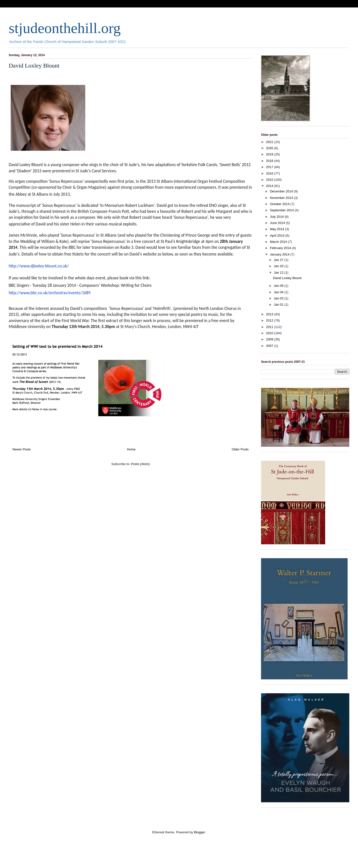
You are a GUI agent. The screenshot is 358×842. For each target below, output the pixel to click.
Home (131, 449)
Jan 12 (279, 272)
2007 (270, 346)
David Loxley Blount (34, 65)
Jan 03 (279, 298)
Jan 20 (279, 266)
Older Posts (240, 449)
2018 (270, 161)
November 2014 (282, 198)
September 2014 (282, 210)
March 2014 (279, 242)
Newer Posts (21, 449)
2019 (270, 154)
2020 (270, 148)
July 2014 (277, 217)
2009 (270, 339)
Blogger (199, 832)
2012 (270, 320)
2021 (270, 142)
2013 (270, 314)
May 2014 (277, 229)
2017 (270, 167)
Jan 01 (279, 304)
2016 (270, 173)
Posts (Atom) (140, 464)
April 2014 (277, 235)
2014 (270, 186)
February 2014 (281, 248)
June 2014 (278, 223)
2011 (270, 327)
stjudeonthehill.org (65, 28)
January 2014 (280, 254)
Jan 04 (279, 292)
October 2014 (280, 204)
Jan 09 (279, 286)
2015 (270, 180)
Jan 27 (279, 260)
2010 (270, 333)
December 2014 (282, 191)
